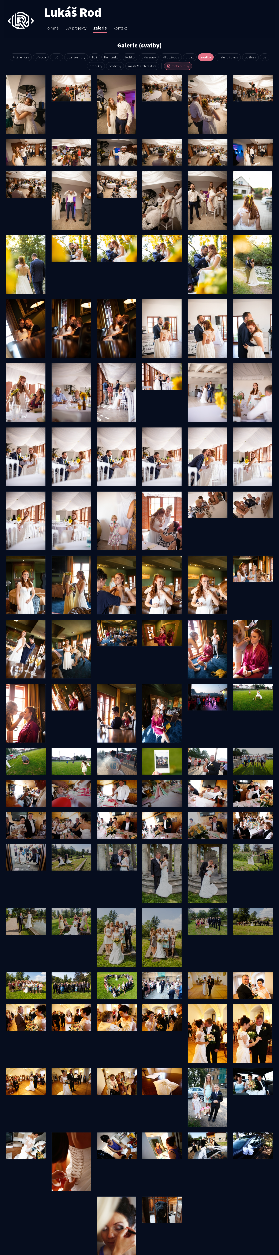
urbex (190, 57)
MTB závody (171, 57)
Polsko (130, 57)
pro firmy (115, 66)
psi (265, 57)
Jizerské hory (76, 57)
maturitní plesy (228, 57)
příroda (41, 57)
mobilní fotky (178, 66)
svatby (206, 57)
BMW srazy (149, 57)
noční (56, 57)
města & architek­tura (142, 66)
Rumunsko (111, 57)
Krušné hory (20, 57)
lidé (94, 57)
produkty (96, 66)
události (250, 57)
